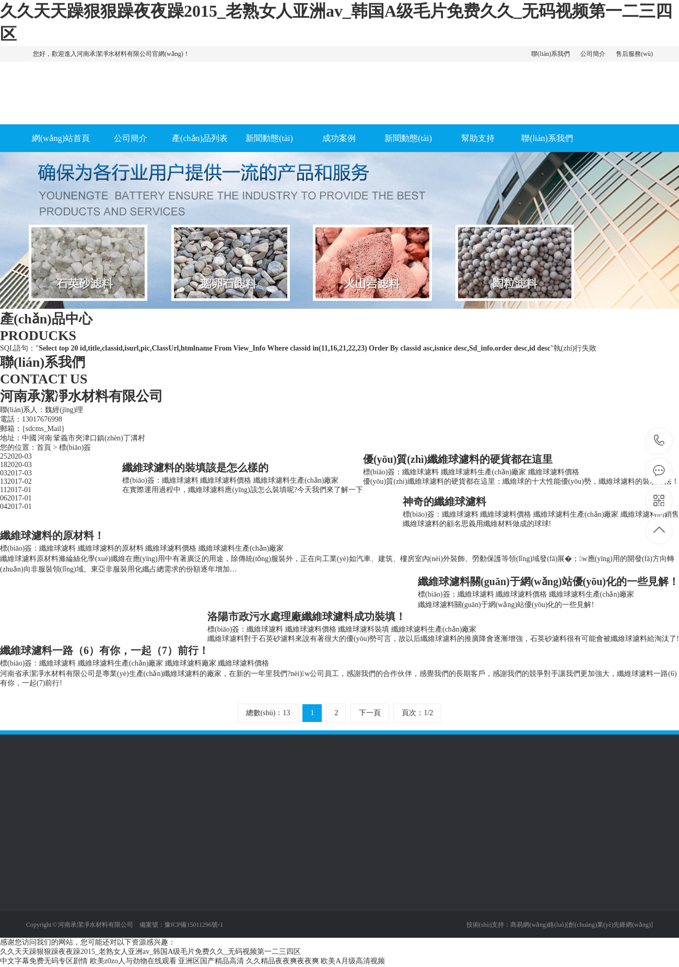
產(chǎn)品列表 (200, 138)
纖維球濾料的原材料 (111, 548)
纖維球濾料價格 (553, 472)
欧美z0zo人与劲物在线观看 (133, 961)
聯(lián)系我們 (550, 53)
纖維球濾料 (420, 472)
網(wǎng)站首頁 (61, 138)
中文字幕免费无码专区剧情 (44, 961)
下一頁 (370, 713)
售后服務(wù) (634, 53)
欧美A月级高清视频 (352, 961)
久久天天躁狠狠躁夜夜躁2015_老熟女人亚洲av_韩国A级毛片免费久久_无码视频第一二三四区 (150, 952)
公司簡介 (592, 53)
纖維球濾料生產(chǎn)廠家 (483, 472)
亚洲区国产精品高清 (211, 961)
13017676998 (659, 440)
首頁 (44, 447)
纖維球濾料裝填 (363, 629)
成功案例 (339, 138)
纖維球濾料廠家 (190, 663)
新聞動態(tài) (269, 138)
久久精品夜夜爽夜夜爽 (282, 961)
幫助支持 (478, 138)
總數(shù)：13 (268, 713)
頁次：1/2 (417, 713)
